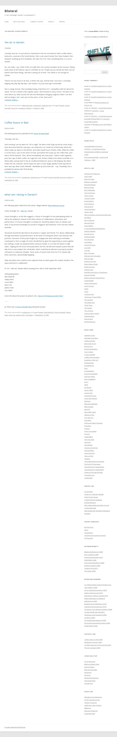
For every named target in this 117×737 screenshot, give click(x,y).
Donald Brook (89, 366)
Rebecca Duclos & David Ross (94, 278)
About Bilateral (19, 22)
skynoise (87, 442)
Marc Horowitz (89, 253)
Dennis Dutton (89, 667)
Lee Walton (88, 242)
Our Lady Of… (89, 418)
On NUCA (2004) (89, 618)
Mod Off (87, 409)
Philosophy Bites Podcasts (93, 423)
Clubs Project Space (91, 497)
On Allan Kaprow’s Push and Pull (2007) (97, 645)
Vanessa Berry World (91, 313)
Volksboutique (89, 316)
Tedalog (87, 459)
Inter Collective (89, 220)
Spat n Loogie (89, 286)
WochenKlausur (89, 322)
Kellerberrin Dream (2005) (93, 642)
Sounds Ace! (88, 683)
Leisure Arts (88, 393)
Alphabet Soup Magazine (93, 697)
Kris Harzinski (89, 240)
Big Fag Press (88, 527)
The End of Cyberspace (92, 464)
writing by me (46, 105)
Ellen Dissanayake (90, 670)
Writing (62, 22)
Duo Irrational (89, 204)
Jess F (86, 382)
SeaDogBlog (88, 437)
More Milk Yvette (90, 412)
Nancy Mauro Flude (91, 264)
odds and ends (27, 105)
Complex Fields (89, 198)
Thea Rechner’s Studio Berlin (94, 467)
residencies (37, 105)
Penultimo (87, 420)
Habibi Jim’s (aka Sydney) (92, 705)
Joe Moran (87, 387)
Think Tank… (88, 305)
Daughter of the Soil (91, 360)
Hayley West (88, 212)
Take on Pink (88, 456)
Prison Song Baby (90, 431)
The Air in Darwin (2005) (92, 648)
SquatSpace (88, 533)
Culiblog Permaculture (92, 357)
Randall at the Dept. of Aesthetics (95, 272)
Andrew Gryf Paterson (92, 174)
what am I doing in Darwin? (21, 194)
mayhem (87, 124)
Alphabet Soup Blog (91, 338)
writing (28, 108)
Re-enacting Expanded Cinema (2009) (97, 623)
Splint (86, 289)
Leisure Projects (89, 245)
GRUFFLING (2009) (90, 560)
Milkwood (87, 708)
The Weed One (89, 303)
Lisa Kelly (87, 248)
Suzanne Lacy (89, 294)
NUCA (86, 530)
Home (7, 22)
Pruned (86, 434)
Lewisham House (90, 396)
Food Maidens (89, 371)
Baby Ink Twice (89, 179)
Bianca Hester (89, 187)
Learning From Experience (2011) (95, 607)
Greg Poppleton (89, 209)
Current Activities (36, 22)
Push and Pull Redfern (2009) (94, 563)
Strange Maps (89, 451)
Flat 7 (86, 368)
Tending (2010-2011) (91, 568)
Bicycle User (88, 346)
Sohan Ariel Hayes (90, 283)
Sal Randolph (89, 281)
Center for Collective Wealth (94, 494)
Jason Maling (88, 226)
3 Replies (8, 48)
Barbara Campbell (90, 182)
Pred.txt (87, 429)
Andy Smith (88, 176)
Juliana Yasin (20, 315)
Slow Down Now (89, 681)
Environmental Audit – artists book (96, 157)
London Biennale (90, 508)
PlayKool (87, 675)
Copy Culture (88, 352)
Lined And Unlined (90, 398)
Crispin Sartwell (89, 355)
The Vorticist (88, 300)
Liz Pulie (87, 250)
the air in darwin (14, 42)
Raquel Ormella (89, 275)
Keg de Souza (89, 234)
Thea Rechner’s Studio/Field (94, 470)
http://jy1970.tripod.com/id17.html (50, 296)
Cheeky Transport (90, 703)
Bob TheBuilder (89, 190)
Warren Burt (88, 319)
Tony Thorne (88, 311)
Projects (51, 22)
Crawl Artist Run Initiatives (93, 500)
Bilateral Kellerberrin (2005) (93, 552)
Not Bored (87, 672)
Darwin (62, 105)
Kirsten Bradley (89, 237)
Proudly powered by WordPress (15, 727)
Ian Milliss (87, 218)
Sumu (86, 292)
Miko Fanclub (88, 407)
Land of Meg (88, 390)
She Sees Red (89, 440)
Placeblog (87, 426)
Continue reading (12, 100)
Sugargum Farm (89, 714)
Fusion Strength (53, 177)
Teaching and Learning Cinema (95, 535)
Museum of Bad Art (91, 711)
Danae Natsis (89, 201)
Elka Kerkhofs (49, 312)
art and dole (88, 492)
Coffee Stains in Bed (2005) (93, 640)
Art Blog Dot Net (89, 341)
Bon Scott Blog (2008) (91, 555)
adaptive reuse (89, 335)
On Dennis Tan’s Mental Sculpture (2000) (98, 609)
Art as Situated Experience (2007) (95, 590)
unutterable (88, 478)
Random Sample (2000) (92, 566)
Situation (87, 514)
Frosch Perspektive (91, 374)
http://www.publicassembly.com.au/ (96, 505)
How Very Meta (89, 377)
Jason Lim (14, 108)
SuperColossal (89, 453)
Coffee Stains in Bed (16, 122)
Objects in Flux (89, 415)
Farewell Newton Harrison (93, 146)
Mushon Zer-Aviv (90, 261)
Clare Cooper (88, 196)
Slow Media (88, 445)
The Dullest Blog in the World (94, 461)
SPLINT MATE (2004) (90, 626)
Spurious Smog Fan (91, 448)
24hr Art (24, 211)
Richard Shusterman (91, 678)
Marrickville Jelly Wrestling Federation (97, 511)
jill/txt (86, 385)
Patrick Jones (88, 270)
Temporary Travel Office (92, 297)
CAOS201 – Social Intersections (101, 108)
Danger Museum (90, 503)
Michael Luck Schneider (92, 256)
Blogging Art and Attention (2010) (95, 604)
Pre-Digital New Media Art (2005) (95, 620)
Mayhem (87, 401)
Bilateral (11, 11)
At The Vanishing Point (92, 700)
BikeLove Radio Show (91, 664)
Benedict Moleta (90, 185)
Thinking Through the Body (93, 472)
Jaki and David (89, 223)
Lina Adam (29, 315)
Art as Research (89, 662)
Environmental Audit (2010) (93, 557)
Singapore (22, 108)
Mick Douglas (88, 259)
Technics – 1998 (89, 160)
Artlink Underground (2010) (93, 593)
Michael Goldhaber (91, 404)
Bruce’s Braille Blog (90, 349)
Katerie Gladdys (90, 231)
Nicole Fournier (89, 267)
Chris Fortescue (89, 193)
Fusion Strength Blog (41, 133)
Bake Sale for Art (90, 344)
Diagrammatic (89, 363)
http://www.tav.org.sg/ (56, 205)
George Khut (88, 207)
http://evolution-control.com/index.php (97, 215)
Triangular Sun (89, 475)
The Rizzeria (88, 538)
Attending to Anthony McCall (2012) (96, 596)
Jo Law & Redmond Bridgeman (94, 229)
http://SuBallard (89, 379)
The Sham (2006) (90, 571)
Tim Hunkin (88, 308)
